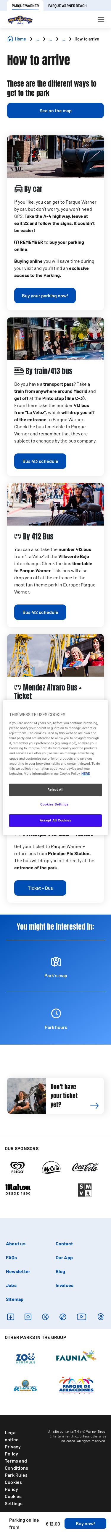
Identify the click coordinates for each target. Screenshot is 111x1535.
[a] (45, 295)
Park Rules (16, 1475)
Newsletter (18, 1271)
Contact (64, 1243)
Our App (64, 1257)
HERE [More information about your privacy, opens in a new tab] (85, 773)
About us (15, 1243)
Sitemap (15, 1299)
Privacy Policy (13, 1450)
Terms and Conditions (16, 1464)
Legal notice (12, 1435)
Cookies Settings (13, 1499)
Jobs (11, 1285)
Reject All (55, 789)
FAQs (11, 1257)
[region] (55, 767)
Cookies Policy (13, 1485)
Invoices (65, 1285)
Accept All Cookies (55, 820)
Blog (60, 1271)
